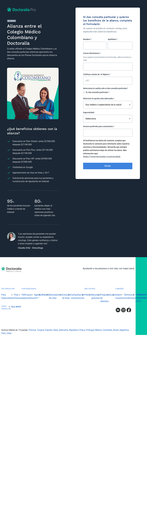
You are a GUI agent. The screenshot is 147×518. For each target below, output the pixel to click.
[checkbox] (107, 93)
